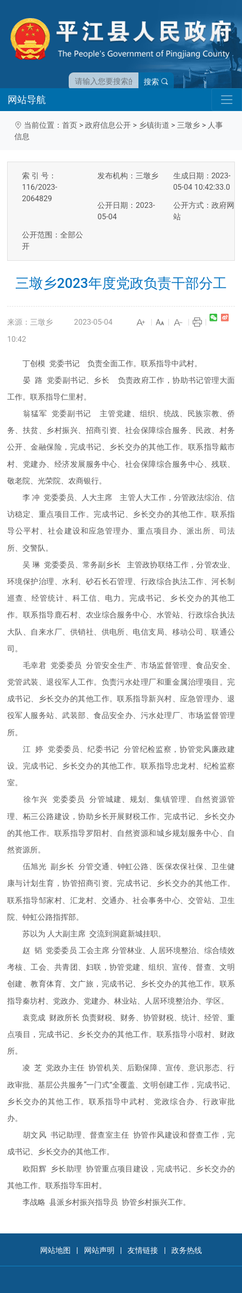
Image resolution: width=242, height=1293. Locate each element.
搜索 (156, 81)
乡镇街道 (154, 125)
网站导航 (27, 99)
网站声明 (99, 1250)
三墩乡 (188, 125)
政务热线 (186, 1250)
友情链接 (142, 1250)
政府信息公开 (108, 125)
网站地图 (55, 1250)
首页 (69, 125)
